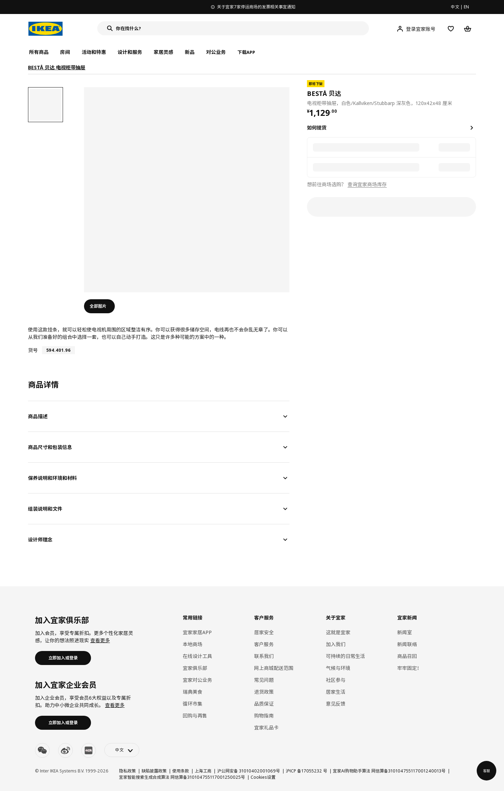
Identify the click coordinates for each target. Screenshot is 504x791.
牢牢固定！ (409, 668)
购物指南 (264, 715)
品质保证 (264, 703)
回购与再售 (195, 715)
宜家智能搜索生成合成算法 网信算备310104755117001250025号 (182, 777)
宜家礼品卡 (266, 727)
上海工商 (203, 771)
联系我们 (264, 656)
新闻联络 (407, 644)
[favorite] (473, 93)
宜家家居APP (197, 632)
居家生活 (335, 691)
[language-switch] (121, 750)
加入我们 (335, 644)
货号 (33, 350)
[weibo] (65, 750)
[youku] (88, 750)
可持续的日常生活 (345, 656)
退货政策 (264, 691)
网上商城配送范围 (273, 668)
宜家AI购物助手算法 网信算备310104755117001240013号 (389, 771)
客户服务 (264, 644)
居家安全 (264, 632)
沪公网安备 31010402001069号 (248, 771)
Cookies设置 (263, 777)
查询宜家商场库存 (367, 184)
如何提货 (317, 127)
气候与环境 (338, 668)
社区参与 (335, 680)
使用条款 (180, 771)
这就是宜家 (338, 632)
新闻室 (404, 632)
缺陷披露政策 (154, 771)
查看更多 (100, 640)
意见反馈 (335, 703)
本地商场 (192, 644)
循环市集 (192, 703)
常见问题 (264, 680)
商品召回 (407, 656)
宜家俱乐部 (195, 668)
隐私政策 (127, 771)
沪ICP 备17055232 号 (306, 771)
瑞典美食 (192, 691)
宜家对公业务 (197, 680)
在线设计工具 (197, 656)
